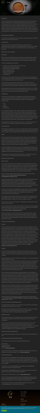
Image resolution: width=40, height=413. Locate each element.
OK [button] (4, 410)
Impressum (22, 405)
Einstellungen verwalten (29, 408)
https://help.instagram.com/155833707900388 (13, 298)
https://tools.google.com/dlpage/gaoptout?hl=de (13, 210)
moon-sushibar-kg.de (11, 348)
